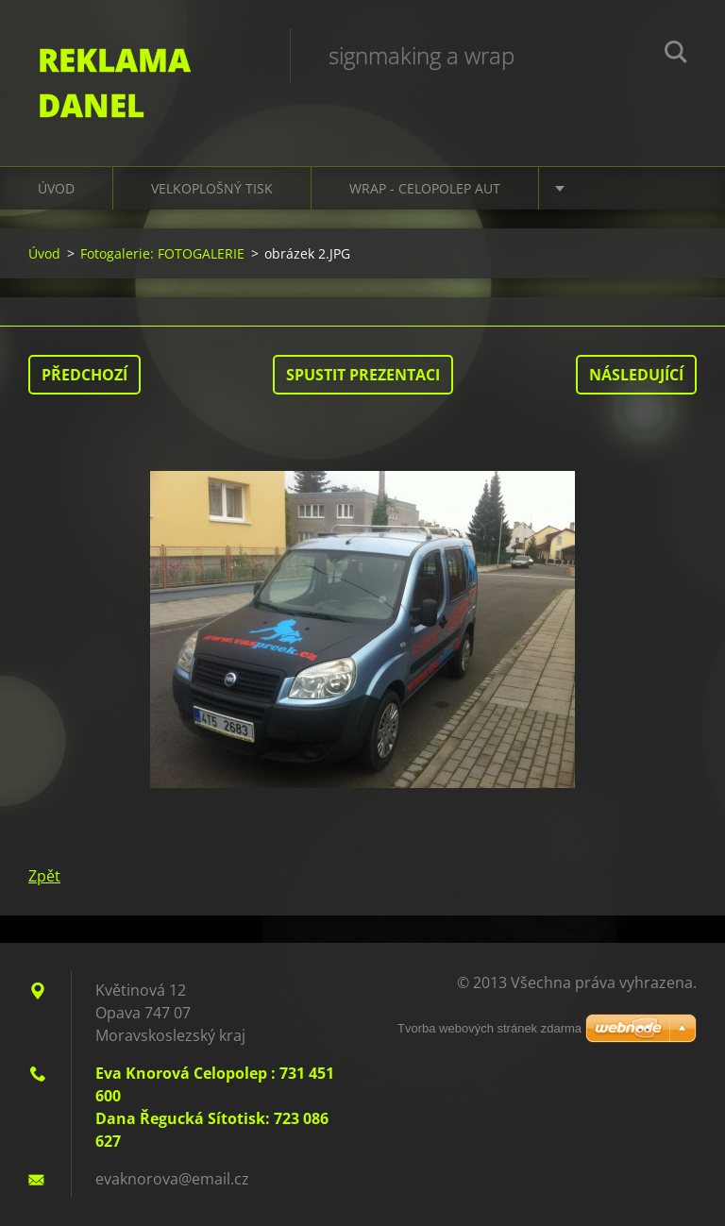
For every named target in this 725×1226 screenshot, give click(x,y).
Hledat (676, 55)
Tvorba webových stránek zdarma (489, 1028)
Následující (636, 374)
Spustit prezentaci (363, 374)
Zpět (44, 875)
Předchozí (84, 374)
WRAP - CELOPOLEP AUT (424, 188)
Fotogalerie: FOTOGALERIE (162, 253)
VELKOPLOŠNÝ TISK (212, 188)
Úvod (56, 188)
